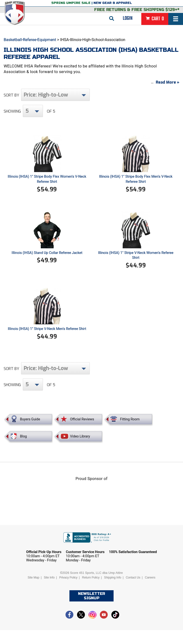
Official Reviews (82, 422)
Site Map (33, 580)
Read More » (167, 85)
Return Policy (90, 580)
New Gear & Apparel (112, 3)
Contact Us (133, 580)
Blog (23, 439)
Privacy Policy (68, 580)
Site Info (49, 580)
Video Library (80, 439)
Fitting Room (130, 422)
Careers (150, 580)
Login (127, 18)
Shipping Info (112, 580)
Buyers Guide (30, 422)
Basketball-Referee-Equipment (30, 39)
